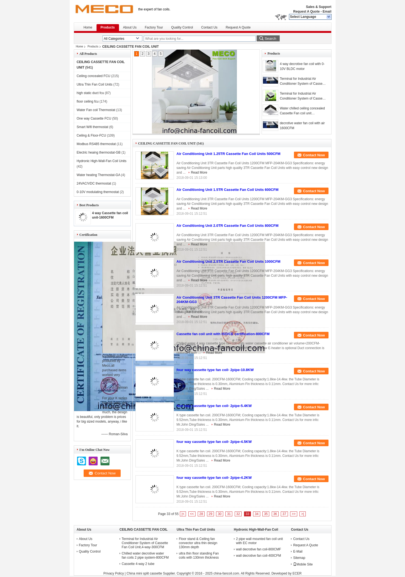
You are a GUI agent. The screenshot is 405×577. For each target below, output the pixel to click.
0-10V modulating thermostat (98, 192)
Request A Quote (306, 11)
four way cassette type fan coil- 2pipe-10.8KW (215, 370)
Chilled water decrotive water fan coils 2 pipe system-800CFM (145, 555)
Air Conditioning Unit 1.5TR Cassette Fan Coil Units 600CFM (228, 190)
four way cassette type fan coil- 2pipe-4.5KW (214, 442)
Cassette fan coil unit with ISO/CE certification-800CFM (223, 334)
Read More (199, 172)
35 (266, 514)
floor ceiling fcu (88, 101)
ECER (297, 573)
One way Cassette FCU (94, 118)
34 (256, 514)
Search (270, 38)
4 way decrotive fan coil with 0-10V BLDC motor (302, 66)
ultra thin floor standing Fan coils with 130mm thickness (199, 555)
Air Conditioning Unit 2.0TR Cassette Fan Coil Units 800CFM (228, 226)
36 (275, 514)
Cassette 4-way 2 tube (138, 564)
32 (238, 514)
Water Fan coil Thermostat (96, 110)
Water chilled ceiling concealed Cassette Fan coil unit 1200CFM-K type (302, 111)
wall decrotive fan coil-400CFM (258, 556)
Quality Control (182, 27)
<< (192, 514)
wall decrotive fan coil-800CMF (258, 549)
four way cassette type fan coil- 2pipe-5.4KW (214, 406)
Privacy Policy (113, 573)
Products (108, 27)
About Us (130, 27)
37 (284, 514)
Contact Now (314, 155)
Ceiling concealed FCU (94, 76)
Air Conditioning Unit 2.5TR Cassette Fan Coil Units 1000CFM (229, 261)
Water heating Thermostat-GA (98, 175)
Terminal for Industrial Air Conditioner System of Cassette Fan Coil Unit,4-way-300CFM (145, 543)
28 (201, 514)
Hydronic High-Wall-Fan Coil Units (102, 161)
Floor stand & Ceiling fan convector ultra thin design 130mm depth (198, 543)
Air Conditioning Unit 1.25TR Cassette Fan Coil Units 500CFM (229, 154)
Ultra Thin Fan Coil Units (95, 84)
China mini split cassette (144, 573)
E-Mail (297, 551)
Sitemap (299, 558)
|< (183, 514)
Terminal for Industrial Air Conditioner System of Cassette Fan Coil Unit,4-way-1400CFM (303, 81)
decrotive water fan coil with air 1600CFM (302, 125)
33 (247, 514)
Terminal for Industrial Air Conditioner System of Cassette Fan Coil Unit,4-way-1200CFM (303, 96)
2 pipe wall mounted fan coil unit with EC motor (259, 541)
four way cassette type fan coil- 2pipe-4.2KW (214, 478)
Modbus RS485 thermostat (96, 144)
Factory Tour (154, 27)
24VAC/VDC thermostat (94, 183)
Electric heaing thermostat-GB (99, 152)
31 (229, 514)
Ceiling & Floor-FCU (91, 135)
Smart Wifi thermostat (92, 127)
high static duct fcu (90, 93)
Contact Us (209, 27)
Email (326, 11)
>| (302, 514)
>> (294, 514)
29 (210, 514)
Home (88, 27)
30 (219, 514)
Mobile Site (303, 564)
